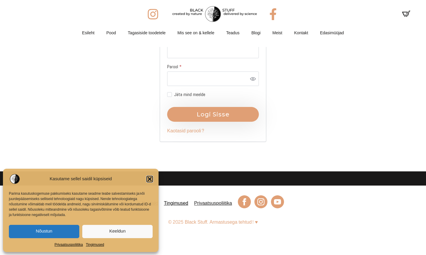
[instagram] (260, 201)
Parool (180, 66)
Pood (111, 33)
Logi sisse (213, 114)
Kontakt (301, 33)
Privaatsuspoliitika (68, 244)
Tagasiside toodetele (147, 33)
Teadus (232, 33)
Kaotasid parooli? (185, 130)
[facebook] (244, 201)
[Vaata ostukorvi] (406, 14)
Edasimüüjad (332, 33)
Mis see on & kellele (196, 33)
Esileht (88, 33)
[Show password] (253, 79)
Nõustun (44, 231)
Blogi (256, 33)
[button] (150, 179)
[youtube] (277, 201)
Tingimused (95, 244)
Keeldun (117, 231)
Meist (277, 33)
